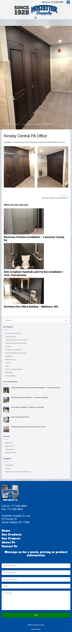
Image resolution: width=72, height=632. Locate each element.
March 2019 (9, 446)
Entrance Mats (10, 376)
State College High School (20, 417)
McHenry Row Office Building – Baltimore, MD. (31, 306)
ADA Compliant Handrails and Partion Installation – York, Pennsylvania (35, 387)
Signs (7, 366)
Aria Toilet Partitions (48, 198)
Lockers (8, 363)
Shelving (8, 346)
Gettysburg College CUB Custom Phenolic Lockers (28, 427)
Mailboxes (8, 356)
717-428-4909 (57, 2)
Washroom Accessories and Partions (40, 124)
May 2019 (8, 443)
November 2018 (10, 453)
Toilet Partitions (10, 337)
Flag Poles (8, 372)
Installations (9, 465)
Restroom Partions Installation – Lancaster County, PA (29, 397)
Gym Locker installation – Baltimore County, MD (27, 407)
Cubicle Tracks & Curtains (14, 369)
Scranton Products (62, 198)
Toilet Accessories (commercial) (16, 340)
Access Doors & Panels (13, 333)
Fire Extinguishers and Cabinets (16, 353)
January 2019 (10, 449)
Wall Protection (10, 359)
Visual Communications (13, 350)
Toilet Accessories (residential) (15, 343)
